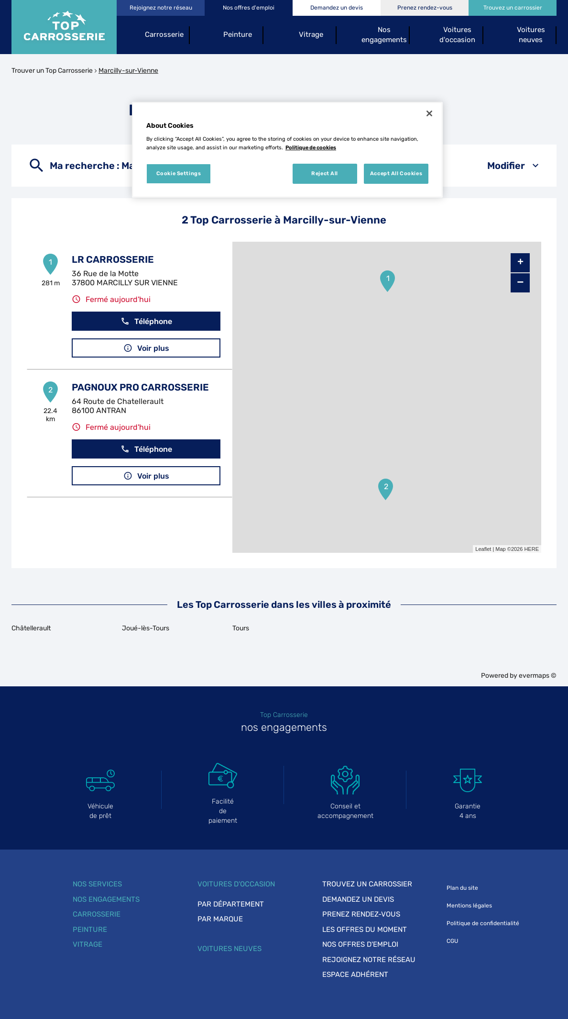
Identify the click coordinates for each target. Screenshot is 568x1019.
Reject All (324, 173)
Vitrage (87, 944)
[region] (287, 150)
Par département (230, 904)
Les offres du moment (364, 929)
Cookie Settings (178, 173)
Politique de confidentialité (483, 923)
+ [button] (520, 263)
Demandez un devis (358, 899)
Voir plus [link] (146, 348)
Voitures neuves (229, 948)
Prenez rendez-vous (361, 914)
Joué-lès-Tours (145, 628)
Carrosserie (96, 914)
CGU (452, 941)
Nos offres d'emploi (360, 944)
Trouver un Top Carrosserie (52, 71)
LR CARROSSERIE (113, 259)
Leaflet (483, 549)
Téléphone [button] (146, 321)
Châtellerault (31, 628)
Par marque (220, 919)
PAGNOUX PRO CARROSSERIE (140, 387)
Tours (240, 628)
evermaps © (538, 676)
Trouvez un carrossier (367, 884)
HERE (531, 549)
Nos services (97, 884)
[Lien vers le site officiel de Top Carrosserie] (64, 27)
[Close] (429, 113)
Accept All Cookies (396, 173)
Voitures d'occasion (236, 884)
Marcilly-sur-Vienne (128, 71)
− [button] (520, 283)
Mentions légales (469, 905)
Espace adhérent (355, 974)
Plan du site (462, 888)
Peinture (90, 929)
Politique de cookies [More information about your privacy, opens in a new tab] (310, 147)
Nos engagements (106, 899)
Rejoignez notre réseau (368, 959)
